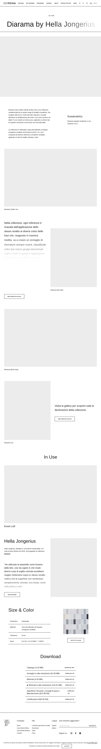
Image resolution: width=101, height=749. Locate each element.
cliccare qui (92, 742)
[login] (87, 3)
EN (96, 3)
